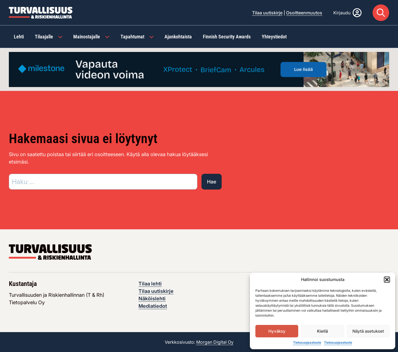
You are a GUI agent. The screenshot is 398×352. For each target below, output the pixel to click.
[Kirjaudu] (347, 12)
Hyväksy (277, 331)
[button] (387, 279)
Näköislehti (152, 298)
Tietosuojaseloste (307, 342)
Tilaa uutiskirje (267, 12)
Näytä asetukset (368, 331)
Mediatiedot (152, 306)
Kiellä (322, 331)
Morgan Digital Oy (215, 342)
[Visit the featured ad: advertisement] (199, 69)
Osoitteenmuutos (304, 12)
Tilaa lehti (150, 284)
